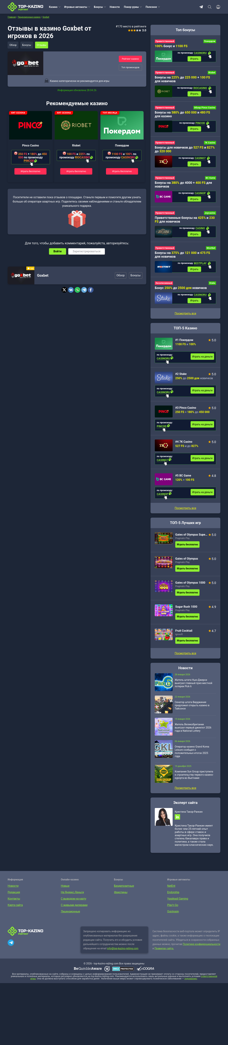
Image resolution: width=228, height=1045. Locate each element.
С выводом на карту (73, 901)
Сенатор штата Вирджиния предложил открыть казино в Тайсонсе (192, 707)
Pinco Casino (30, 145)
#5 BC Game (183, 477)
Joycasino (210, 214)
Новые (65, 888)
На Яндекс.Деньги (72, 894)
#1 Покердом (184, 342)
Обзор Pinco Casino (204, 108)
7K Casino (210, 143)
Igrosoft (179, 636)
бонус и (171, 46)
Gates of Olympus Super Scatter (191, 536)
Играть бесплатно (30, 171)
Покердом (122, 145)
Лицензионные (70, 913)
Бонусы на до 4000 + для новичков (183, 185)
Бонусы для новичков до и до (185, 150)
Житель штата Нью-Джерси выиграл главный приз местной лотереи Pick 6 (193, 685)
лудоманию (190, 981)
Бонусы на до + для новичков (182, 79)
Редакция (14, 894)
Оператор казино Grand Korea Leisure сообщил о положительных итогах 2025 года (192, 753)
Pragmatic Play (182, 540)
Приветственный (165, 41)
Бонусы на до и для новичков (182, 256)
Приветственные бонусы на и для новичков (185, 221)
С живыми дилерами (74, 907)
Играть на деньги (202, 358)
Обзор (13, 45)
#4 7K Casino (183, 443)
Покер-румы (131, 7)
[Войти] (217, 6)
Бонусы (98, 7)
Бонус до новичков (181, 289)
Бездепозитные (124, 888)
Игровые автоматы (75, 7)
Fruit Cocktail (183, 632)
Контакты (14, 901)
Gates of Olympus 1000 (190, 584)
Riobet (76, 145)
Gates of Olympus (186, 560)
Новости (115, 7)
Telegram (201, 7)
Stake (212, 285)
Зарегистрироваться (86, 251)
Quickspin (173, 913)
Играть (194, 58)
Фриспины (120, 894)
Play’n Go (172, 907)
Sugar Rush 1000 (186, 608)
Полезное (151, 7)
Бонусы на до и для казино (182, 115)
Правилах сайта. (164, 950)
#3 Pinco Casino (185, 409)
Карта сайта (15, 907)
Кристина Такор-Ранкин (189, 813)
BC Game (210, 179)
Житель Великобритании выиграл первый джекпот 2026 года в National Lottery (193, 729)
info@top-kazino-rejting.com (122, 950)
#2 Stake (181, 376)
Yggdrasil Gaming (177, 901)
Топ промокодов (130, 67)
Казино (53, 7)
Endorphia (173, 894)
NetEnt (171, 888)
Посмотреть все (185, 510)
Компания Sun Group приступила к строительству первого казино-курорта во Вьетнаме (194, 776)
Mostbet (211, 249)
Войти (57, 251)
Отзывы (42, 45)
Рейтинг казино (130, 58)
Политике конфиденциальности (201, 946)
